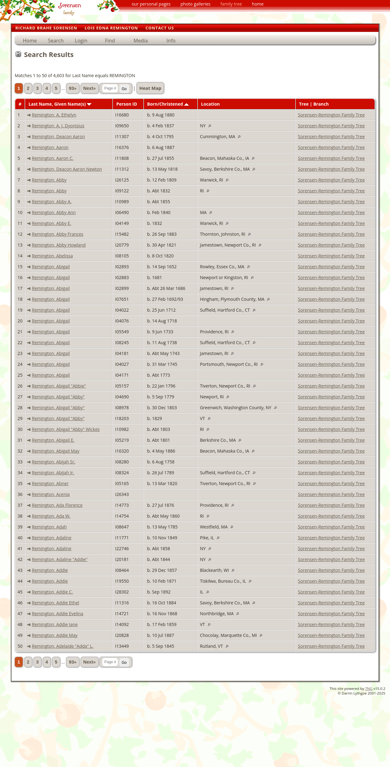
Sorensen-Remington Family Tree (331, 115)
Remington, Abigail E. (53, 440)
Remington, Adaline (51, 538)
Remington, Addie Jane (55, 624)
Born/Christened (168, 104)
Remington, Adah (49, 527)
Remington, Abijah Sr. (53, 462)
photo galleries (195, 4)
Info (170, 40)
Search (56, 40)
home (258, 4)
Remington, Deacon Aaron (58, 136)
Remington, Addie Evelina (57, 613)
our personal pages (151, 4)
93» (72, 88)
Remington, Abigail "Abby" (58, 397)
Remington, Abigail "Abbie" (59, 386)
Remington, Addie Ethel (55, 603)
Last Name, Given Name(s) (60, 104)
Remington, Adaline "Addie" (59, 559)
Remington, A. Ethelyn (54, 115)
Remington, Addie (50, 570)
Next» (89, 88)
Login (81, 40)
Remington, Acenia (51, 494)
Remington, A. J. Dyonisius (58, 126)
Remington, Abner (50, 483)
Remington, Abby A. (52, 201)
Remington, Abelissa (52, 256)
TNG (369, 688)
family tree (231, 4)
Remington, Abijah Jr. (53, 473)
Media (141, 40)
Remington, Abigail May (55, 451)
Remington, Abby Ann (54, 212)
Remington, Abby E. (51, 223)
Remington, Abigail (51, 267)
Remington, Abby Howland (59, 245)
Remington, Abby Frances (57, 234)
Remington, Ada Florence (57, 505)
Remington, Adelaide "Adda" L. (62, 646)
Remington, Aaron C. (52, 158)
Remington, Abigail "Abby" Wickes (66, 429)
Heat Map (150, 88)
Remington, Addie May (55, 635)
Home (30, 40)
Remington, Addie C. (52, 592)
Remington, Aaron (50, 147)
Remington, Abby (49, 180)
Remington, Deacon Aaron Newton (67, 169)
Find (110, 40)
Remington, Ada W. (51, 516)
